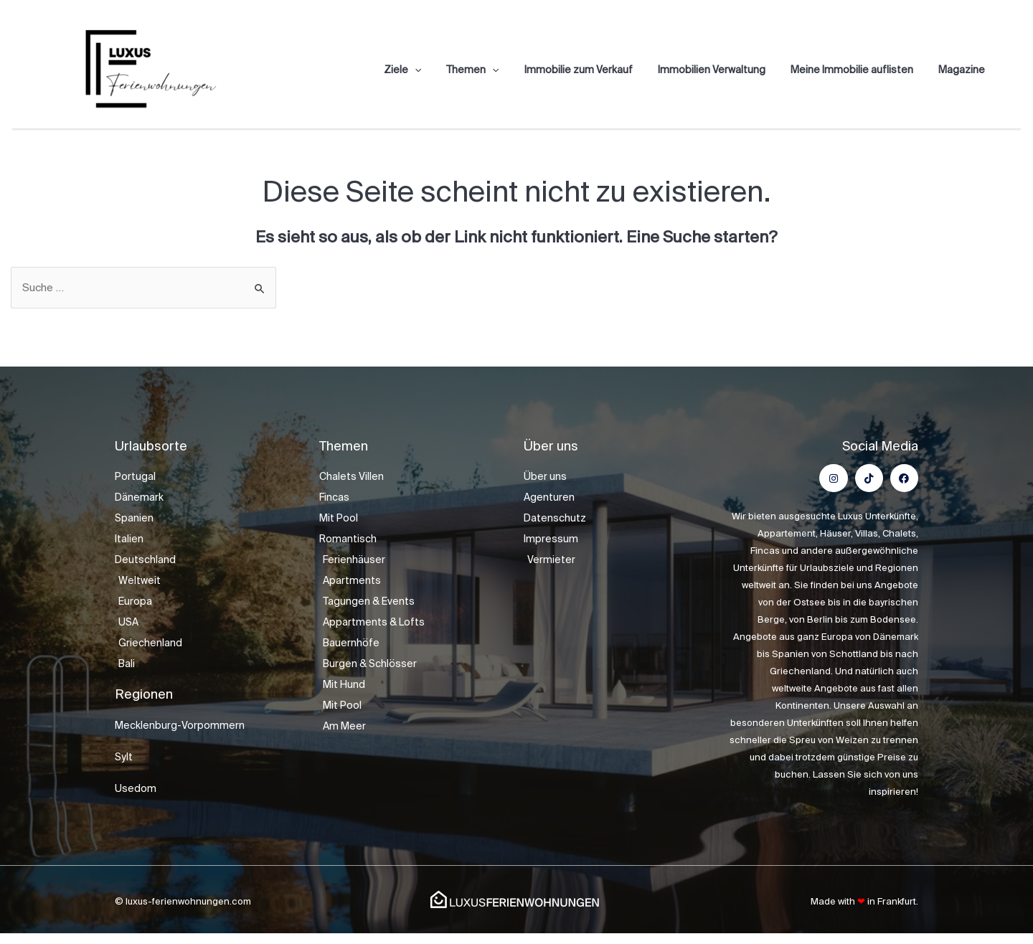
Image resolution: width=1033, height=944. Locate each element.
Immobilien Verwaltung (724, 69)
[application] (441, 69)
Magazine (963, 69)
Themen (495, 69)
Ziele (429, 69)
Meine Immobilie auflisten (859, 69)
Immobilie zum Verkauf (596, 69)
